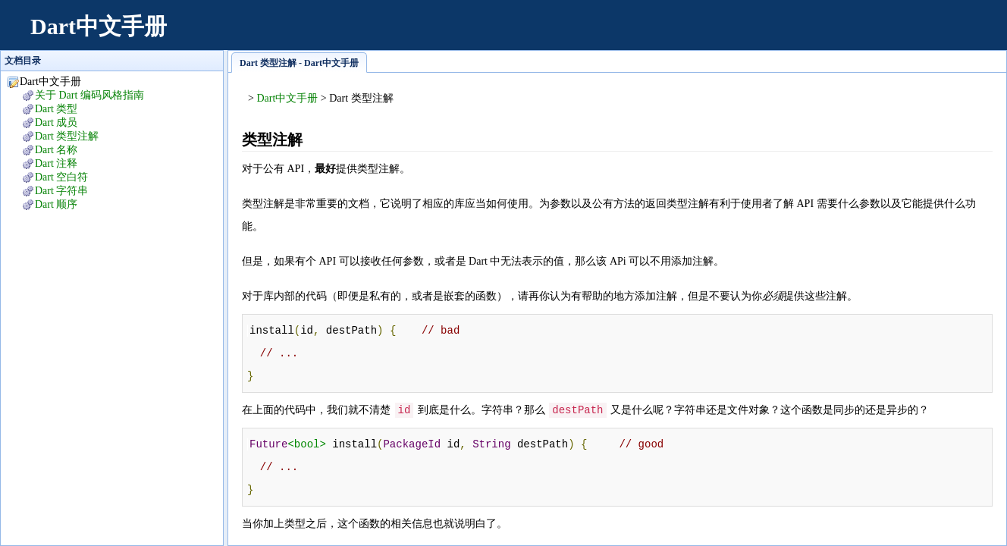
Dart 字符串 (61, 190)
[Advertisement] (716, 34)
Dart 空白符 (61, 177)
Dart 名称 (56, 149)
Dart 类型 (56, 109)
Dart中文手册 (98, 26)
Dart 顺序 (56, 204)
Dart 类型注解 (67, 136)
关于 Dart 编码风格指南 (89, 95)
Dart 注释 (56, 163)
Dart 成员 (56, 122)
